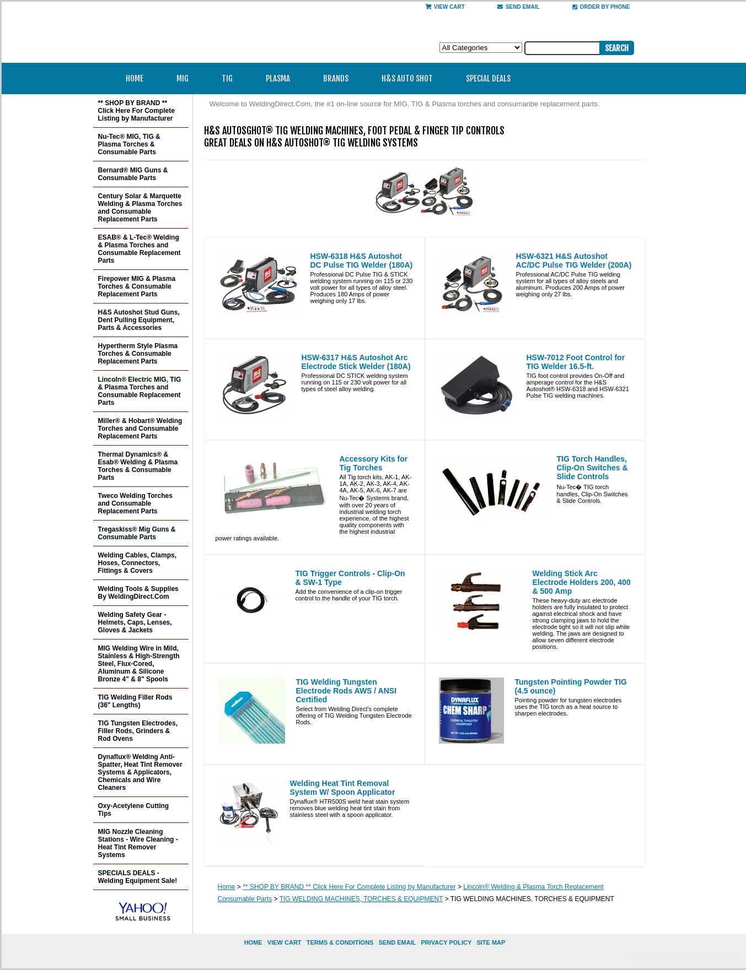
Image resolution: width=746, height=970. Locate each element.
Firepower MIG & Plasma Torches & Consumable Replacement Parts (137, 286)
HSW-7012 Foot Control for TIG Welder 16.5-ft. (576, 362)
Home (134, 78)
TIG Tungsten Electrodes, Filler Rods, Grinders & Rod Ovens (138, 731)
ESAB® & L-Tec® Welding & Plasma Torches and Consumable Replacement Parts (139, 249)
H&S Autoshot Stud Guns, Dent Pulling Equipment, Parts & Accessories (139, 320)
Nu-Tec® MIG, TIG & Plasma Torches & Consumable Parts (129, 144)
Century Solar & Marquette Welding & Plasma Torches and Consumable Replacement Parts (140, 207)
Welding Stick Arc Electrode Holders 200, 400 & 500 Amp (582, 582)
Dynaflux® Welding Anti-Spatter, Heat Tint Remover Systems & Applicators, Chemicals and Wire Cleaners (140, 772)
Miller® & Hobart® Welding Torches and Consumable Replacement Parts (140, 428)
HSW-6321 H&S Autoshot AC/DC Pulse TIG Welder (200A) (574, 260)
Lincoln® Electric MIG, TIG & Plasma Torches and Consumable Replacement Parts (139, 391)
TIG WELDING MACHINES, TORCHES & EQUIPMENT (361, 899)
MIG (186, 78)
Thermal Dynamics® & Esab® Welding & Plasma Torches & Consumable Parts (138, 466)
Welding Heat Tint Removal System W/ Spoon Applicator (342, 787)
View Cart (445, 7)
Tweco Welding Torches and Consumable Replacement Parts (135, 503)
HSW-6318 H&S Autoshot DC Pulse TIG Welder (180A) (361, 260)
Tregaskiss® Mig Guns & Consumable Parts (137, 533)
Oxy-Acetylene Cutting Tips (133, 809)
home (253, 942)
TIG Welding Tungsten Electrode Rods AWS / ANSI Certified (346, 691)
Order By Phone (601, 7)
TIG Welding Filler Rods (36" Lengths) (135, 701)
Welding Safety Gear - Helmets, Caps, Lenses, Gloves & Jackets (135, 622)
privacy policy (446, 942)
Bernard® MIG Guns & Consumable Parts (133, 174)
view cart (284, 942)
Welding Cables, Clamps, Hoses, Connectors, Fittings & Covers (137, 563)
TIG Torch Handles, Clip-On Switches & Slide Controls (592, 467)
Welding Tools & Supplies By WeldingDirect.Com (138, 592)
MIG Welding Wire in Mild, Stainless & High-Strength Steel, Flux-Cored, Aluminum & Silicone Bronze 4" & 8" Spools (139, 663)
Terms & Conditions (340, 942)
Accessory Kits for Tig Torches (374, 463)
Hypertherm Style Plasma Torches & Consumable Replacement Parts (138, 353)
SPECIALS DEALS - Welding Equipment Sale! (138, 877)
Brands (339, 78)
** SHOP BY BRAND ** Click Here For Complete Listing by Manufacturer (349, 887)
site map (490, 942)
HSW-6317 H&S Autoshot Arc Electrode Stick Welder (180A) (356, 362)
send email (518, 7)
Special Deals (488, 78)
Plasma (281, 78)
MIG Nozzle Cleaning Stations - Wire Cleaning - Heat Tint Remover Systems (138, 843)
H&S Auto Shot (407, 78)
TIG (231, 78)
